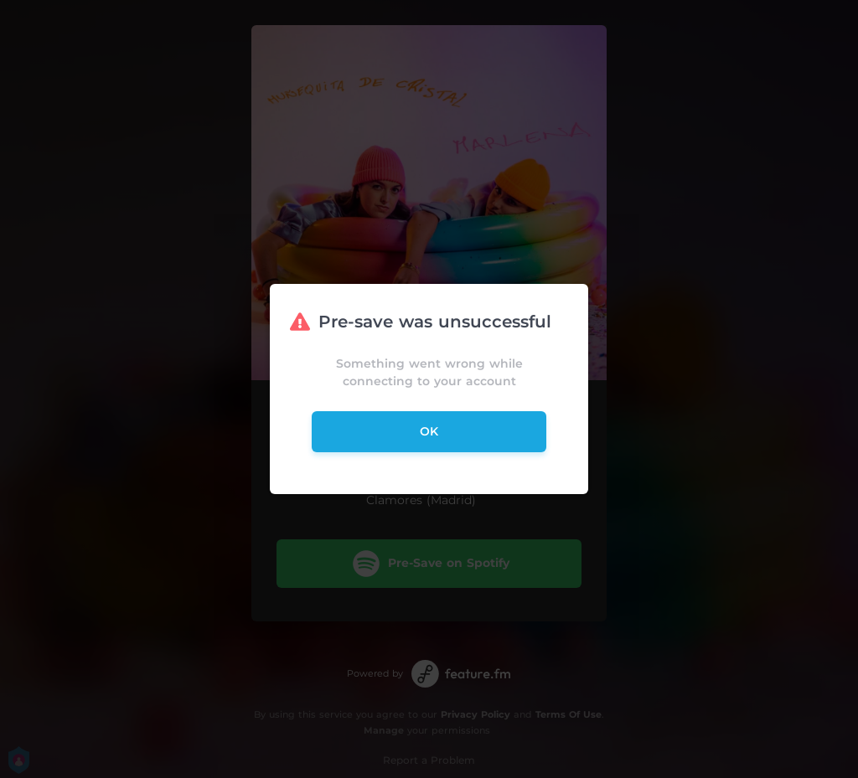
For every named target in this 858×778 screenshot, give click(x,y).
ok (429, 431)
